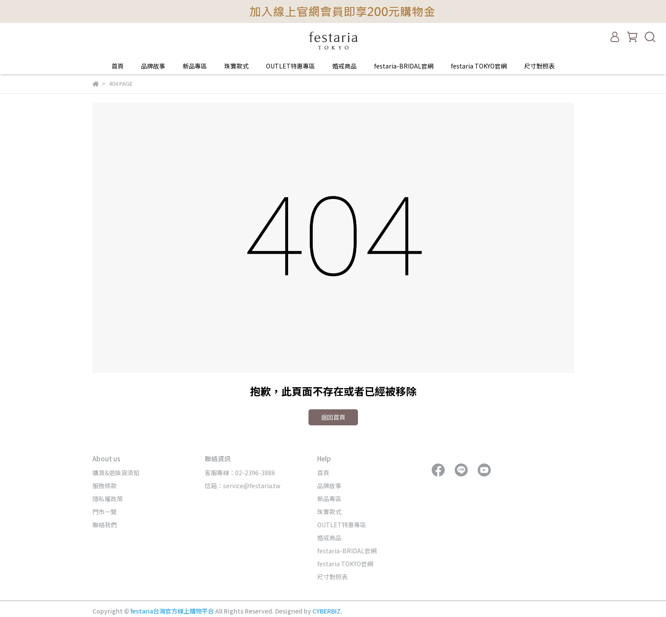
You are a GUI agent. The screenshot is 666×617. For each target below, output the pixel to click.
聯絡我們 (104, 524)
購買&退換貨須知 (115, 472)
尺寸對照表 (539, 66)
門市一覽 (104, 511)
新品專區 (195, 66)
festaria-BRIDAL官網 (403, 66)
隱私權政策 (107, 498)
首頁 (118, 66)
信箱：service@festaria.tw (242, 485)
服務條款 (104, 485)
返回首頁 (333, 417)
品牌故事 (153, 66)
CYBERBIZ (326, 611)
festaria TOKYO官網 (479, 66)
